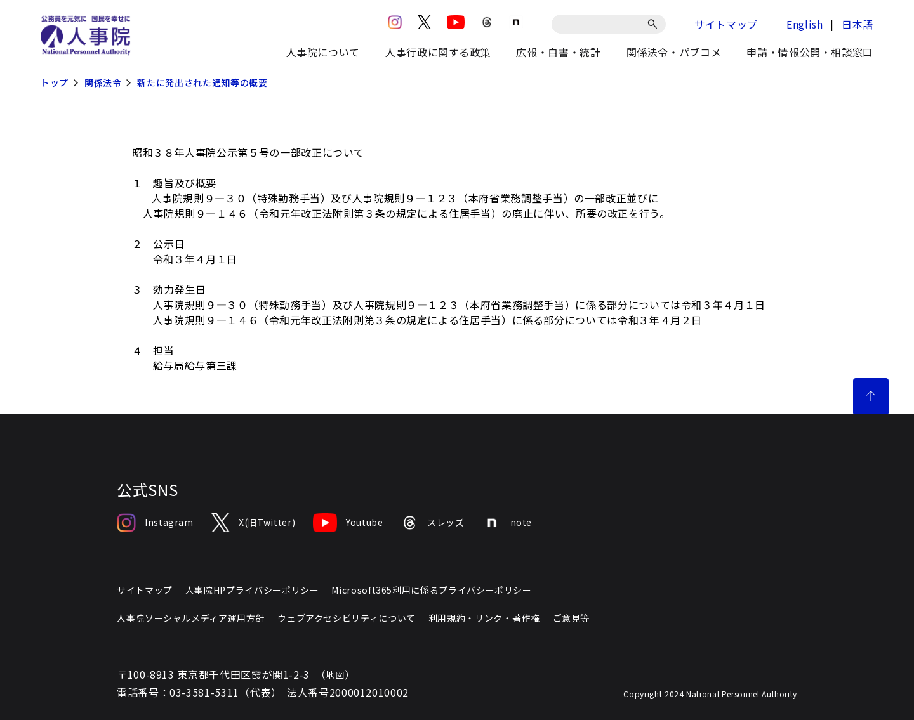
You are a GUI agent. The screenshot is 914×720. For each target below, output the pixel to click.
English (804, 24)
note (507, 522)
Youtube (348, 522)
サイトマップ (726, 24)
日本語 (857, 24)
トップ (55, 82)
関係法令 (103, 82)
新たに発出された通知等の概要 (202, 82)
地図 (335, 675)
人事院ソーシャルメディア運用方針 (191, 618)
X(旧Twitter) (253, 522)
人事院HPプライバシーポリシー (252, 590)
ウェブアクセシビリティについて (346, 618)
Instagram (155, 522)
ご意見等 (571, 618)
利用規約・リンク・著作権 (484, 618)
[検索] (655, 24)
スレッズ (433, 522)
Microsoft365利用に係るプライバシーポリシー (431, 590)
